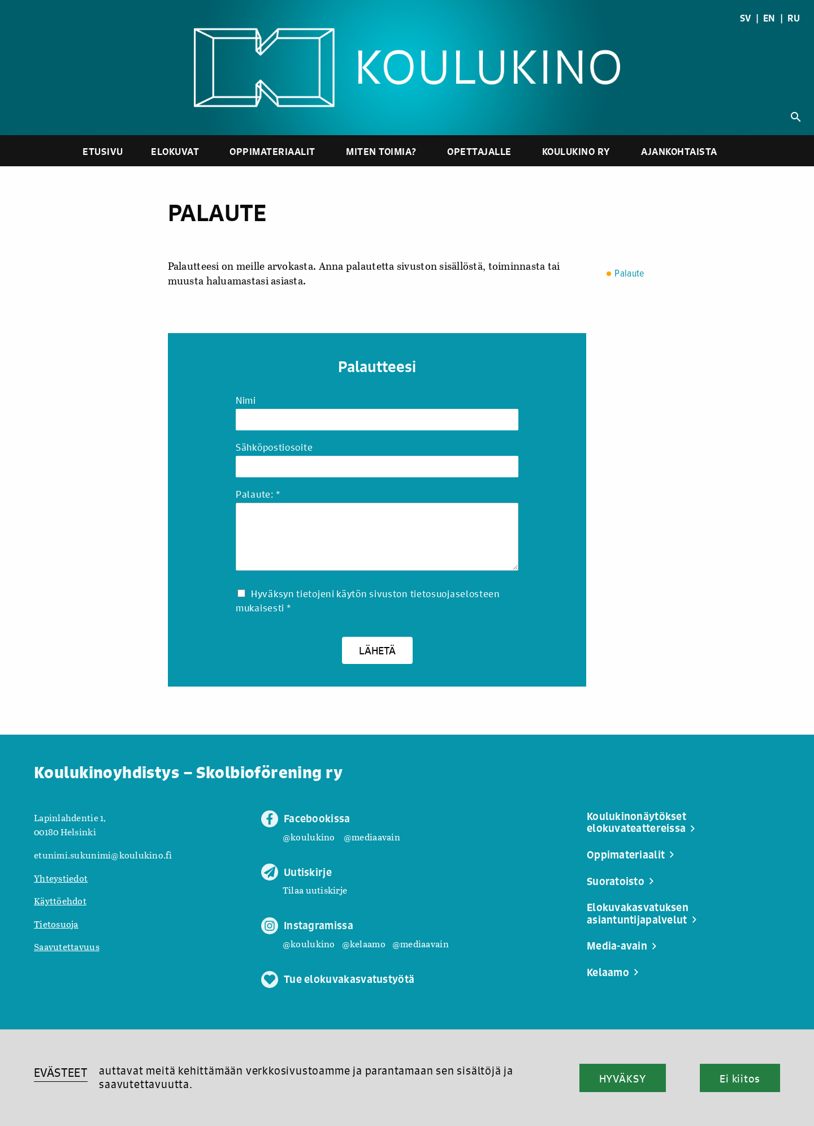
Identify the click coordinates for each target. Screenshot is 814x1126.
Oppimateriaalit (272, 151)
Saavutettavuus (66, 946)
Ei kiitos (740, 1078)
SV (745, 18)
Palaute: (258, 495)
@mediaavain (372, 836)
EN (769, 18)
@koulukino (309, 836)
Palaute (629, 274)
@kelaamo (364, 943)
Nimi (246, 401)
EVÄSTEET (61, 1072)
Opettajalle (479, 151)
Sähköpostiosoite (274, 448)
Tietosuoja (56, 923)
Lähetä (377, 650)
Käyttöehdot (60, 900)
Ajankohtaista (679, 151)
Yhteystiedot (61, 878)
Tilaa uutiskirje (315, 889)
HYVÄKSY (622, 1078)
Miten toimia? (381, 151)
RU (793, 18)
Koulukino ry (576, 151)
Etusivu (103, 151)
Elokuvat (175, 151)
